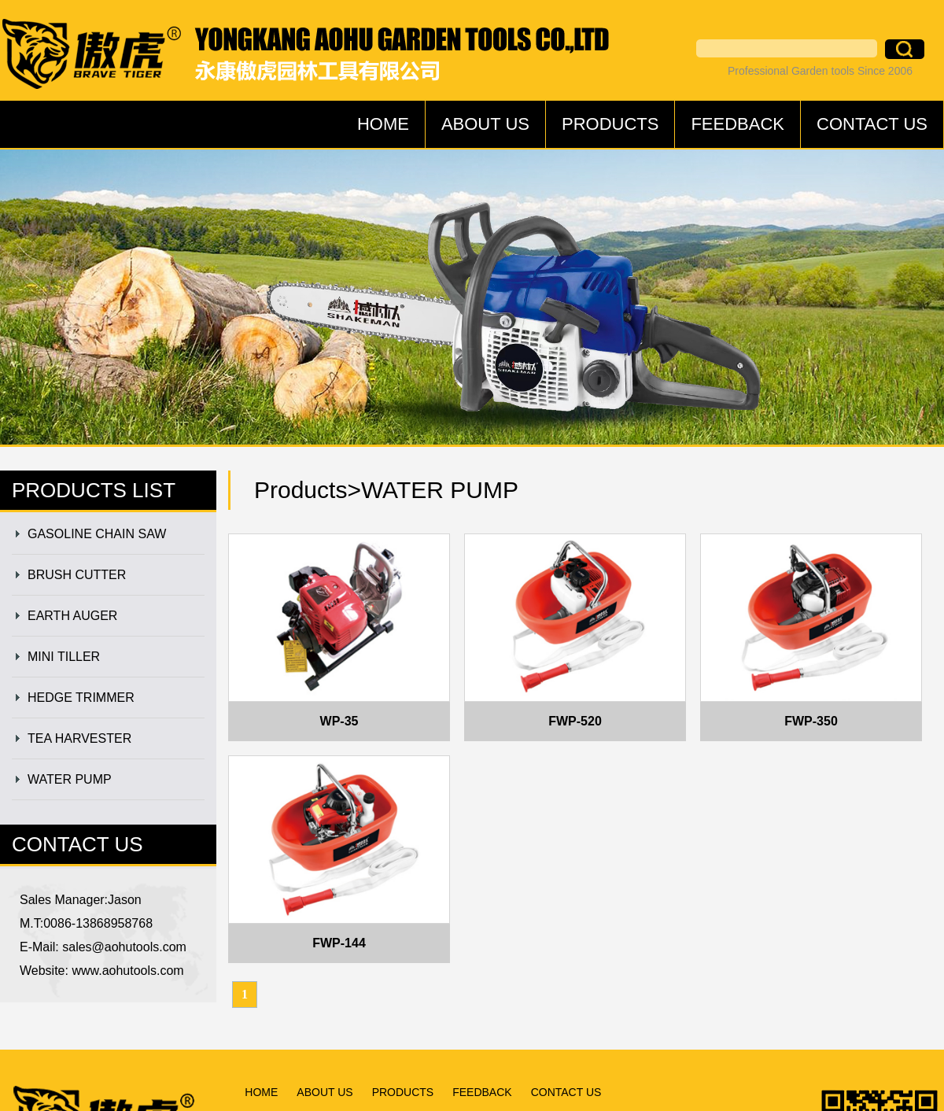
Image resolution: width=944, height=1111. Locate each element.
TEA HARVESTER (79, 738)
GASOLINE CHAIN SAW (97, 534)
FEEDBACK (737, 124)
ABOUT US (485, 124)
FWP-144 (339, 943)
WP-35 (339, 721)
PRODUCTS (610, 124)
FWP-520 (575, 721)
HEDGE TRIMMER (81, 697)
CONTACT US (872, 124)
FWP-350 (811, 721)
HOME (383, 124)
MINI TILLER (64, 656)
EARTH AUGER (72, 615)
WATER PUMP (70, 779)
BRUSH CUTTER (77, 574)
